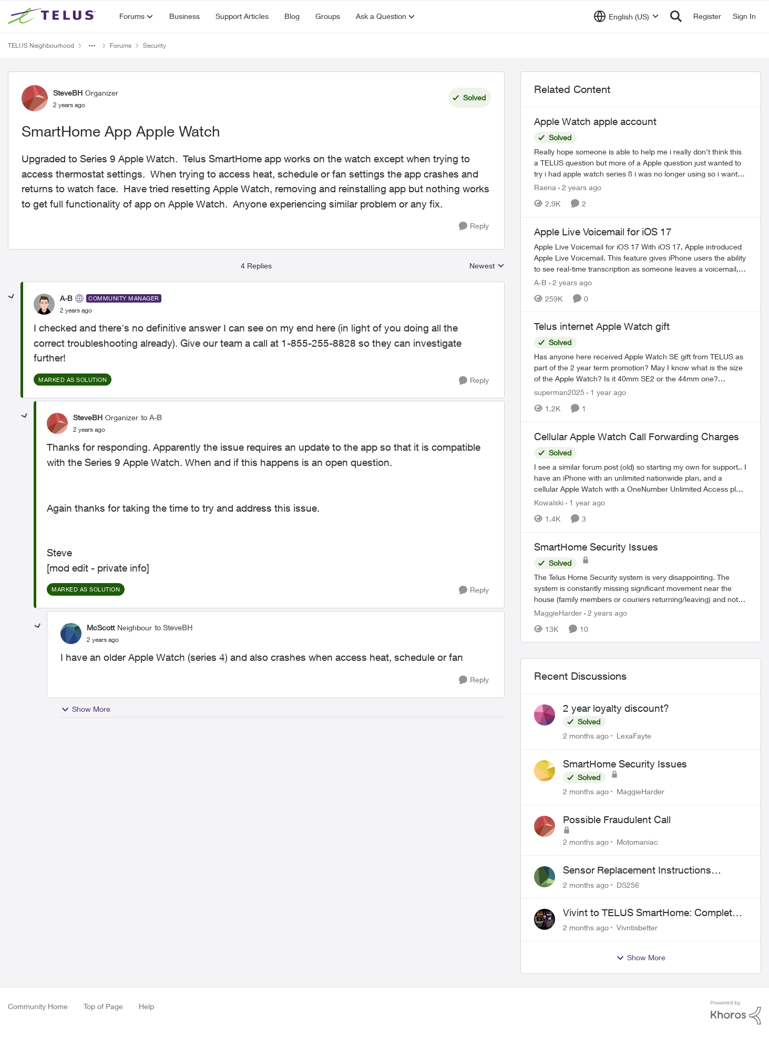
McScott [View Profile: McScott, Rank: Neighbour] (101, 627)
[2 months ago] (586, 735)
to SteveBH (173, 627)
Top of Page (103, 1006)
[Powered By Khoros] (736, 1013)
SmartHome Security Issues (625, 764)
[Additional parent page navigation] (92, 45)
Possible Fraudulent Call (617, 819)
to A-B (151, 417)
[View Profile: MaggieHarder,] (544, 770)
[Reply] (474, 226)
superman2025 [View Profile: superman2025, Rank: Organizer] (559, 392)
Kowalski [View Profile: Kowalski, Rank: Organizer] (548, 502)
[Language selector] (626, 16)
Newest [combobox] (487, 266)
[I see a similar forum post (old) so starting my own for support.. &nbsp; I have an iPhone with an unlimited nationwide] (640, 477)
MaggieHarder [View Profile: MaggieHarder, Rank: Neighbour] (558, 612)
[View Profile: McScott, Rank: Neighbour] (70, 633)
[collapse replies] (11, 296)
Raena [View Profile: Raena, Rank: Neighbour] (545, 187)
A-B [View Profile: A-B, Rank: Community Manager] (66, 298)
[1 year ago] (606, 392)
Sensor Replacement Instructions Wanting (637, 870)
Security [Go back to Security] (154, 45)
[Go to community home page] (53, 16)
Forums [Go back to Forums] (120, 45)
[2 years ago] (579, 187)
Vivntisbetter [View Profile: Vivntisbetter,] (637, 927)
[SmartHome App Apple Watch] (76, 310)
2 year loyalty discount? (616, 708)
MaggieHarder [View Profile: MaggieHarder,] (640, 791)
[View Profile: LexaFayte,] (544, 714)
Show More (85, 709)
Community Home (38, 1006)
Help (146, 1006)
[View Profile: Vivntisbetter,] (544, 919)
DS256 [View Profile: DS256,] (628, 884)
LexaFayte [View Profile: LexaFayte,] (634, 735)
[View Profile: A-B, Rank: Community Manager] (44, 304)
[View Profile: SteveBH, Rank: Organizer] (35, 98)
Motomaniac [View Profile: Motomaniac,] (637, 841)
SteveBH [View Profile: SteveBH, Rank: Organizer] (68, 92)
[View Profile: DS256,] (544, 876)
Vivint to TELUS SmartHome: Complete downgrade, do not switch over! (650, 913)
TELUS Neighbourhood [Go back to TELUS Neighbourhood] (41, 45)
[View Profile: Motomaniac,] (544, 826)
